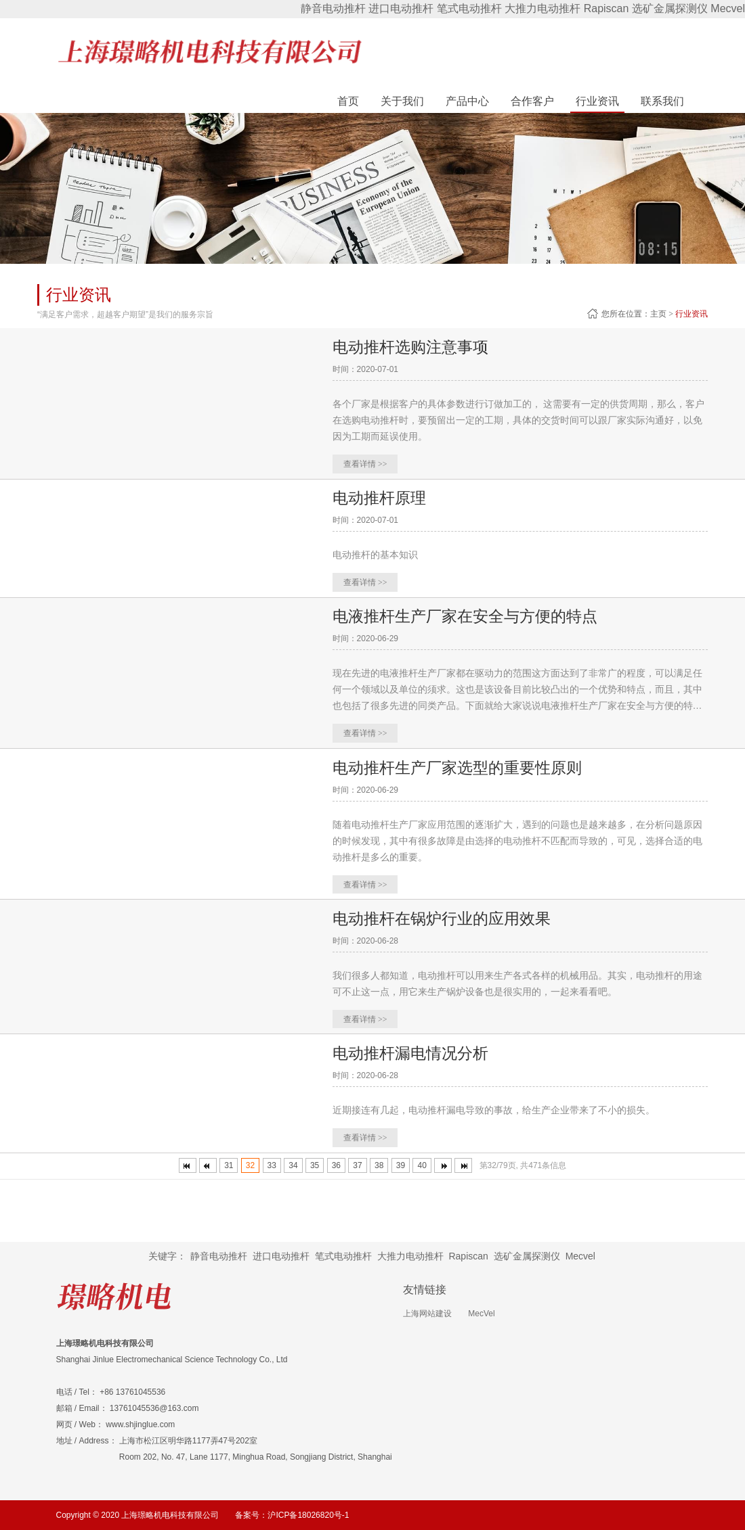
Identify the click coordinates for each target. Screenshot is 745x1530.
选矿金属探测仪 (670, 8)
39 (400, 1164)
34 (293, 1164)
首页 (348, 101)
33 (272, 1164)
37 (357, 1164)
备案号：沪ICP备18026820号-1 (292, 1514)
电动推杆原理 (381, 497)
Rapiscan (606, 8)
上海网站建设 (427, 1313)
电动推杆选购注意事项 (414, 346)
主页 (658, 314)
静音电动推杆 (333, 8)
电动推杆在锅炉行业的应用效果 (446, 917)
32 (250, 1164)
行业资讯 (691, 314)
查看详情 (365, 463)
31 (228, 1164)
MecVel (481, 1313)
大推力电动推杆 (542, 8)
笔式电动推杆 (469, 8)
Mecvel (727, 8)
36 (336, 1164)
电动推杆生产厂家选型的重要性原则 (463, 766)
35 (314, 1164)
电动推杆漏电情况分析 (414, 1051)
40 (421, 1164)
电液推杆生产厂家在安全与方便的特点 (471, 615)
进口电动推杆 (400, 8)
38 (379, 1164)
